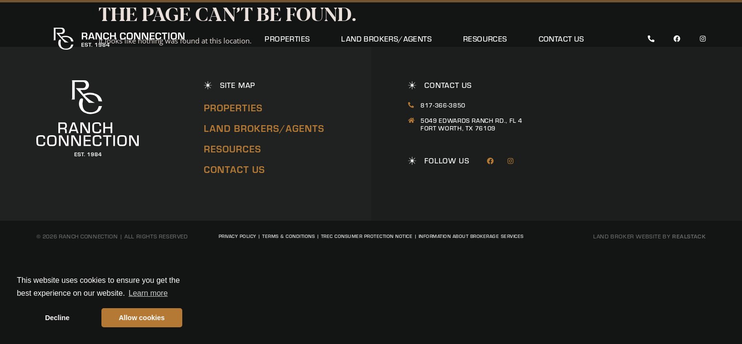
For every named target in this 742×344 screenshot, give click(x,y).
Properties (287, 38)
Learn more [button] (148, 293)
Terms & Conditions (288, 236)
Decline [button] (57, 318)
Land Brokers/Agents (386, 38)
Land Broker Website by (649, 236)
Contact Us (561, 38)
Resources (485, 38)
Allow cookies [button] (142, 318)
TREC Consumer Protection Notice (367, 236)
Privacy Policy (237, 236)
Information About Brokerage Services (471, 236)
